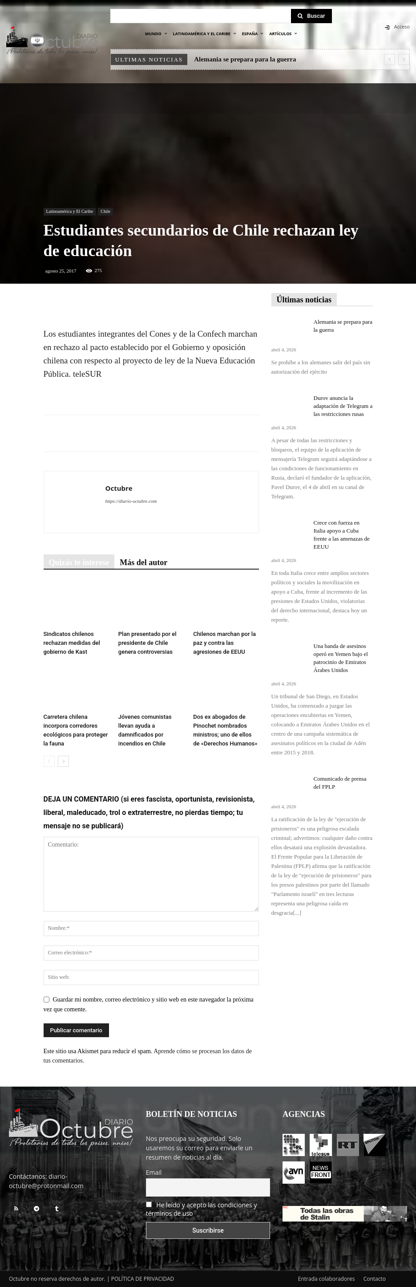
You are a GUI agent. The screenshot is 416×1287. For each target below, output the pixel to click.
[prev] (389, 59)
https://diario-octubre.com (131, 501)
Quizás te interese (79, 562)
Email (154, 1172)
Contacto (374, 1279)
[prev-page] (49, 761)
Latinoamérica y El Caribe (69, 211)
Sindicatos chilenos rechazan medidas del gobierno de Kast (72, 643)
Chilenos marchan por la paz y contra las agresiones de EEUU (224, 643)
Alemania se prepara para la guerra (245, 59)
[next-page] (63, 761)
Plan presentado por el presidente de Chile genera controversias (147, 643)
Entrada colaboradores (326, 1279)
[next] (403, 59)
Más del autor (143, 562)
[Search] (311, 16)
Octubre (119, 488)
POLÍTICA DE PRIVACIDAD (142, 1279)
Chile (105, 211)
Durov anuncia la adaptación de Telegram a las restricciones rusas (343, 406)
